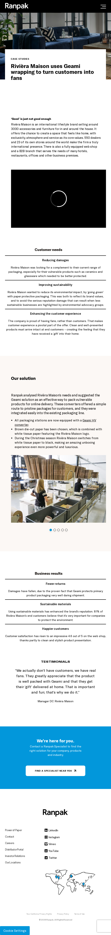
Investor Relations (15, 856)
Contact (9, 836)
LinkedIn (51, 830)
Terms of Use (79, 914)
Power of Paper (13, 830)
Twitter (51, 857)
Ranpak (50, 919)
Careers (9, 843)
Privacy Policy (63, 914)
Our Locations (13, 862)
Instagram (52, 837)
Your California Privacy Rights (39, 914)
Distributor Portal (14, 849)
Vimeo (50, 844)
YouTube (52, 850)
